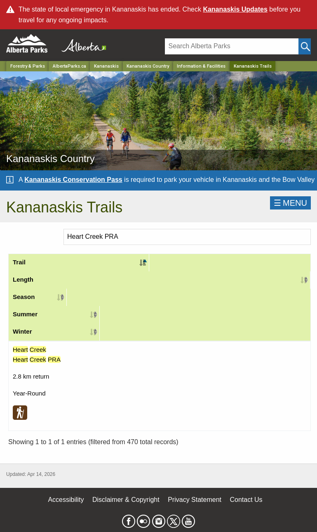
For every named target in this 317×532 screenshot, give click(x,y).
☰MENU (290, 202)
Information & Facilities (201, 66)
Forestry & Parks (27, 66)
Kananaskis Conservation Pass (73, 179)
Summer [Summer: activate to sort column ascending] (25, 314)
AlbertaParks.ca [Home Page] (69, 66)
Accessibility (66, 499)
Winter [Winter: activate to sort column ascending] (22, 331)
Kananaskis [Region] (106, 66)
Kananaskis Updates (235, 9)
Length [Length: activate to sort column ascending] (23, 279)
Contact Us (246, 499)
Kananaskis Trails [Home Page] (253, 66)
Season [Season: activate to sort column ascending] (24, 296)
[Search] (232, 46)
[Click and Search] (304, 46)
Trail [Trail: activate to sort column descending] (19, 262)
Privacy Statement (194, 499)
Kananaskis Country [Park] (148, 66)
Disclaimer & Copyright (126, 499)
